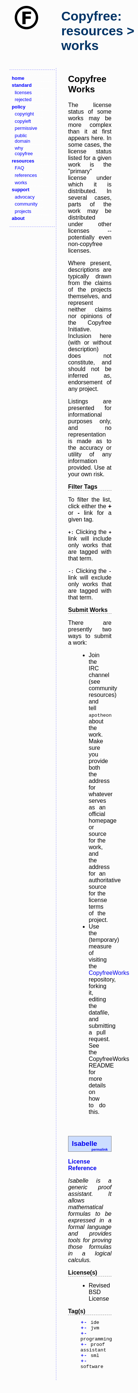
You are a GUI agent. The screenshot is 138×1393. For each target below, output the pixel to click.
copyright (24, 114)
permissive (26, 128)
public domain (22, 138)
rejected (23, 99)
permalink (99, 1149)
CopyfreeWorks (109, 973)
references (26, 175)
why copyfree (24, 150)
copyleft (23, 121)
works (21, 182)
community (26, 204)
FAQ (19, 168)
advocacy (25, 197)
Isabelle (84, 1143)
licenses (23, 92)
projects (23, 211)
